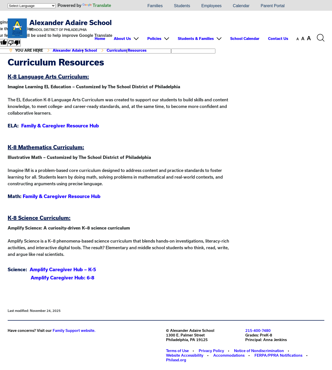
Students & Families (196, 38)
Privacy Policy (211, 351)
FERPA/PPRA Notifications (278, 355)
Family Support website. (74, 330)
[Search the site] (320, 38)
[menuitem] (124, 6)
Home (100, 38)
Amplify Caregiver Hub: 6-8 (62, 277)
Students (182, 6)
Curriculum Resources (127, 50)
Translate (96, 5)
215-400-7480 (258, 330)
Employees (211, 6)
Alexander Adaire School (70, 22)
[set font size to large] (309, 38)
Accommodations (229, 355)
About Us (122, 38)
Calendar (241, 6)
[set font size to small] (298, 39)
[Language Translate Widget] (32, 5)
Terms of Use (177, 351)
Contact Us (278, 38)
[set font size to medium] (303, 38)
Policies (154, 38)
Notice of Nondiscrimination (259, 351)
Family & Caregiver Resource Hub (60, 125)
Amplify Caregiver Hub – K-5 (63, 269)
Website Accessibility (184, 355)
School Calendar (244, 38)
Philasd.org (176, 360)
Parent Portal (272, 6)
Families (155, 6)
